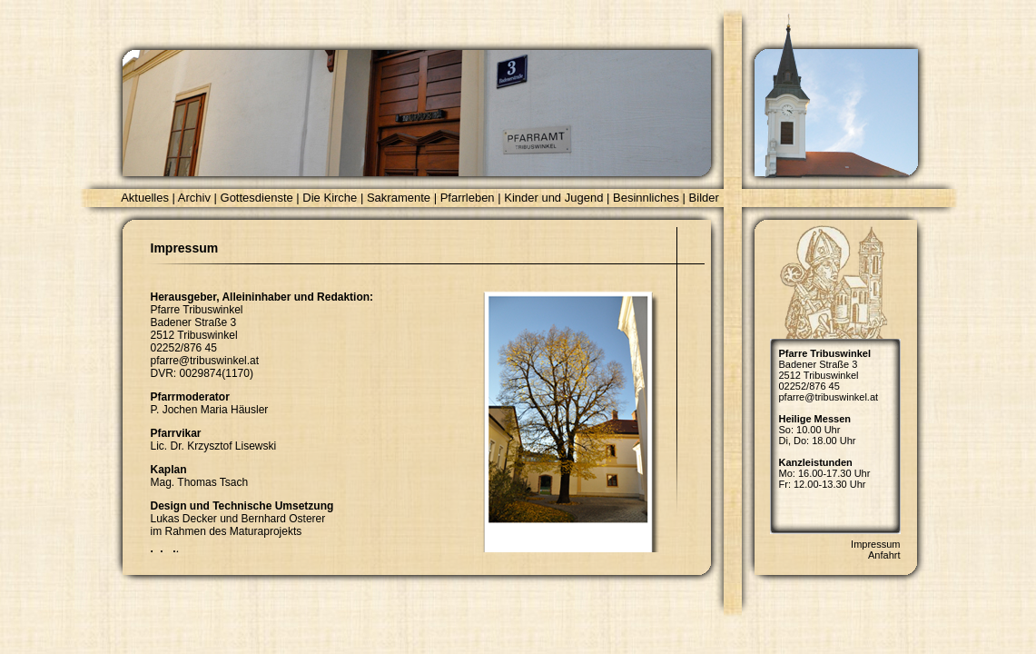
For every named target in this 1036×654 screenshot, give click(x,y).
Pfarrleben (467, 197)
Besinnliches (646, 197)
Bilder (704, 197)
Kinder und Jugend (553, 197)
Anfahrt (884, 555)
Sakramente (398, 197)
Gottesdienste (257, 197)
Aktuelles (145, 197)
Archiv (194, 197)
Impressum (875, 544)
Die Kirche (329, 197)
